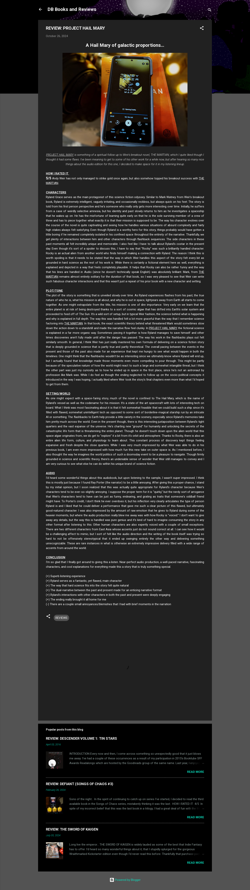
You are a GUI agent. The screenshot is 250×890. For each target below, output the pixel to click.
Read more (195, 772)
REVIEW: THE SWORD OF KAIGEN (72, 829)
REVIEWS (61, 618)
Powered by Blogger (125, 880)
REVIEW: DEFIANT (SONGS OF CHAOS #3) (79, 784)
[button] (201, 29)
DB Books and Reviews (71, 9)
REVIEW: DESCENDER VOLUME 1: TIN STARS (81, 738)
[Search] (209, 11)
